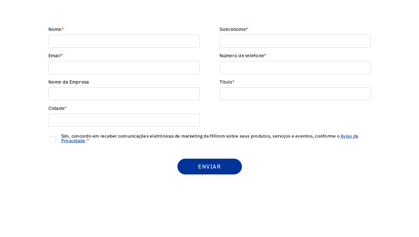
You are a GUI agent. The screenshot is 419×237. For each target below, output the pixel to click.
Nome (55, 29)
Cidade (56, 108)
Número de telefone (242, 56)
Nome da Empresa (68, 82)
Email (54, 56)
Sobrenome (233, 29)
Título (226, 82)
